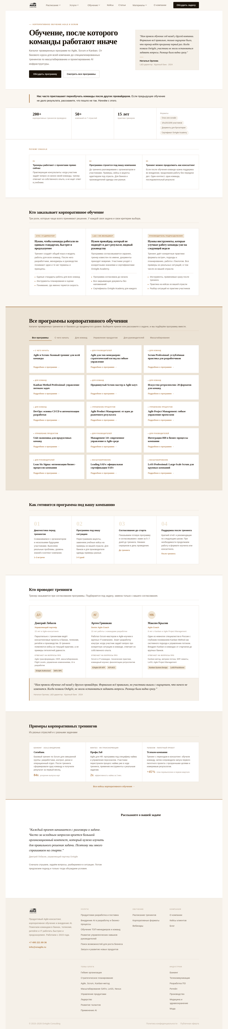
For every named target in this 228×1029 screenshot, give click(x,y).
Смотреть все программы (81, 74)
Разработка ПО (178, 983)
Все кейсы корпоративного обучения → (114, 786)
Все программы (40, 337)
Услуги (74, 5)
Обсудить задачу (186, 5)
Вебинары (138, 926)
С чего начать (62, 337)
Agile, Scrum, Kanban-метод (95, 983)
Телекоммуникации (180, 978)
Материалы (140, 5)
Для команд (81, 337)
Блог (172, 926)
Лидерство (86, 999)
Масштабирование (160, 337)
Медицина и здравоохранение (179, 1001)
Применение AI (89, 1010)
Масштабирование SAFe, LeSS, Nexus (101, 988)
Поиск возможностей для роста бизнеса (102, 944)
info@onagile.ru (37, 947)
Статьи (122, 5)
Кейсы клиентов (178, 920)
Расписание (53, 5)
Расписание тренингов (144, 915)
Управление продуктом (105, 337)
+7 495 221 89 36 (38, 942)
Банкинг (174, 972)
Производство (177, 994)
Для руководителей (134, 337)
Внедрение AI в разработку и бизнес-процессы (100, 922)
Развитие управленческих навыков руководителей (99, 937)
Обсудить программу (45, 74)
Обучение (94, 5)
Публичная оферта (189, 1023)
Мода (172, 1008)
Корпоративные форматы (146, 920)
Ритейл (173, 988)
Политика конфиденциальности (161, 1023)
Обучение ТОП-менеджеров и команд (100, 929)
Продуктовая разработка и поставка (100, 915)
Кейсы (110, 5)
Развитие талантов (91, 1005)
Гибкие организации (91, 972)
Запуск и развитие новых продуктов (99, 949)
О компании (160, 5)
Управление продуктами (93, 994)
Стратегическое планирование (97, 978)
